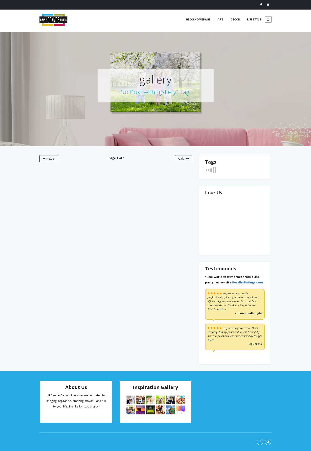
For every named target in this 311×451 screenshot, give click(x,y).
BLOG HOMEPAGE (198, 19)
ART (220, 19)
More (223, 309)
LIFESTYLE (254, 19)
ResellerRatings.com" (248, 282)
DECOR (235, 19)
